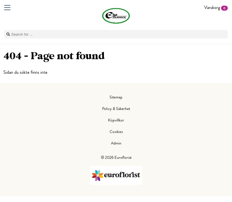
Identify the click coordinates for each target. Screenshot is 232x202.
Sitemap (116, 97)
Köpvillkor (116, 120)
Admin (116, 143)
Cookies (116, 131)
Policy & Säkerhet (116, 108)
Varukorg (216, 7)
